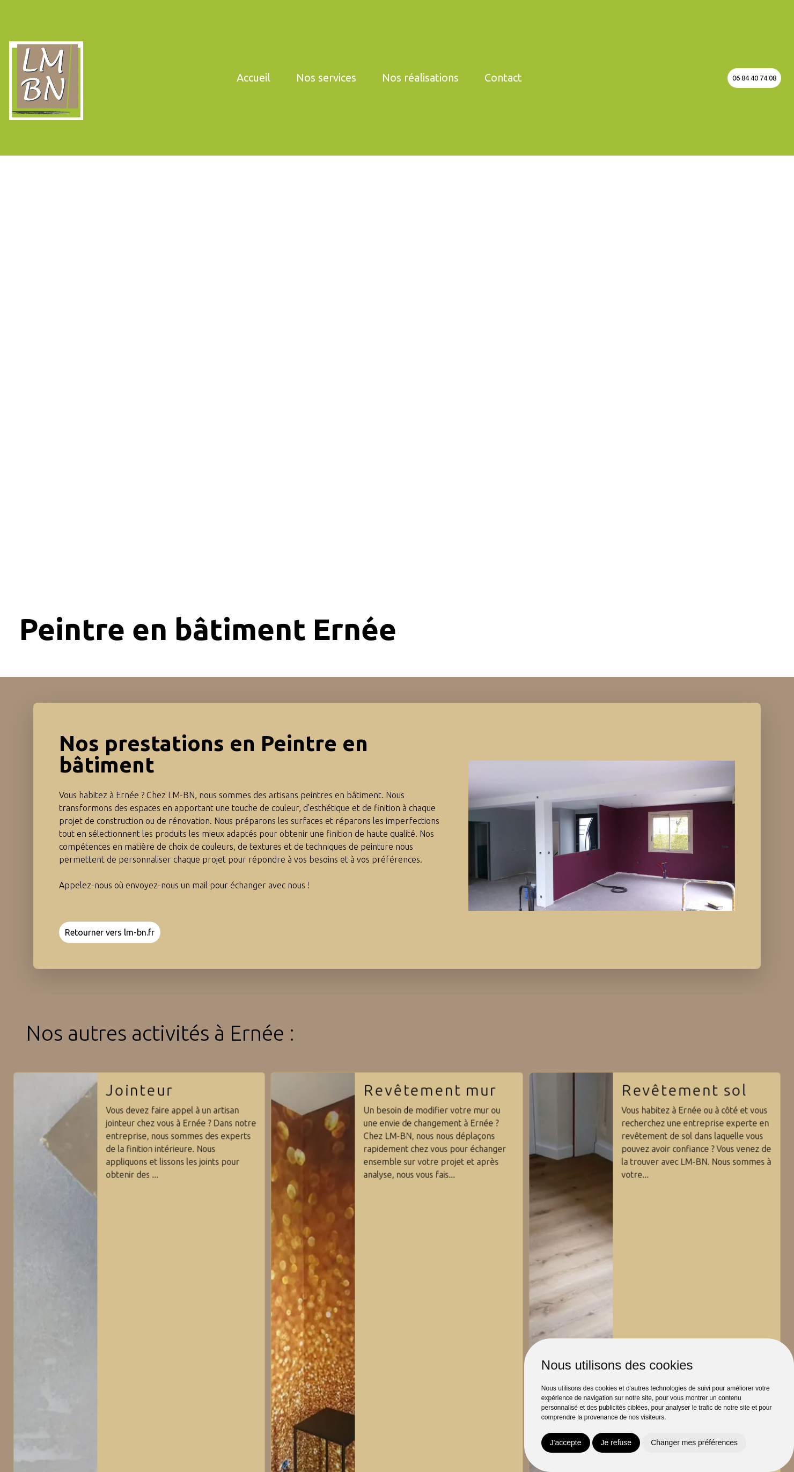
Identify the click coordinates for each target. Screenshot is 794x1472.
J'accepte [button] (566, 1442)
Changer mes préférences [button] (694, 1442)
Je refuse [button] (616, 1442)
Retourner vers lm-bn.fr (110, 932)
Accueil (253, 77)
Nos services (326, 77)
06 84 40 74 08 (754, 78)
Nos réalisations (420, 77)
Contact (503, 77)
